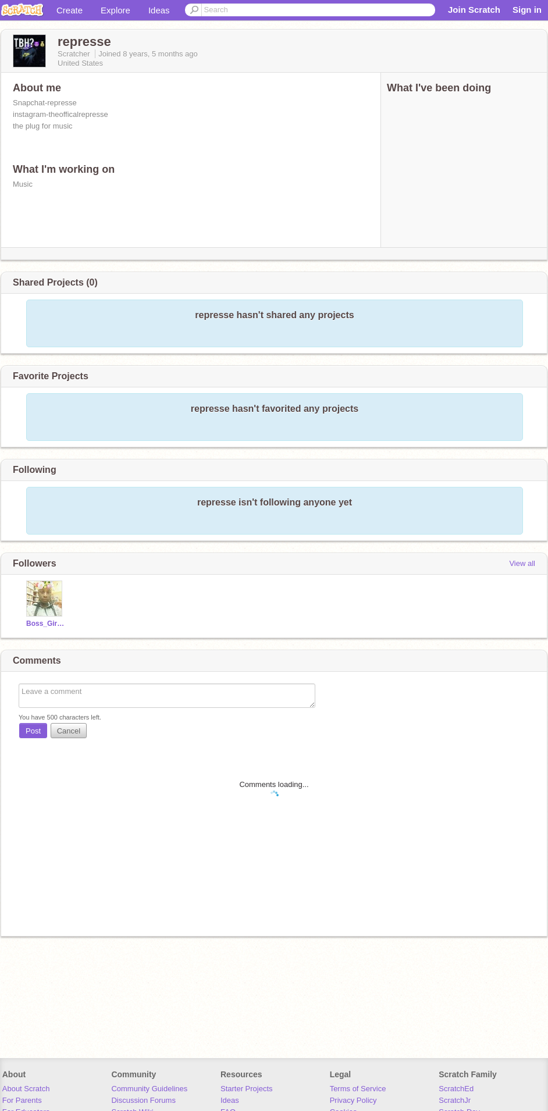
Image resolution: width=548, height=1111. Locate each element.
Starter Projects (246, 1088)
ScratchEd (456, 1088)
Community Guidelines (149, 1088)
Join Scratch (474, 10)
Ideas (159, 10)
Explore (115, 10)
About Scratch (26, 1088)
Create (69, 10)
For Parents (22, 1100)
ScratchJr (455, 1100)
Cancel (68, 731)
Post (33, 731)
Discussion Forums (143, 1100)
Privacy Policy (353, 1100)
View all (522, 563)
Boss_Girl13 (45, 623)
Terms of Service (358, 1088)
